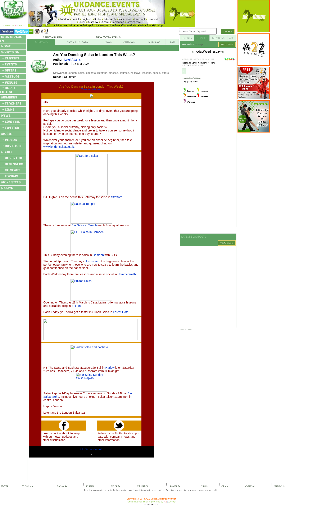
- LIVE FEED (11, 122)
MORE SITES (11, 182)
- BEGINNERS (12, 164)
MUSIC (6, 134)
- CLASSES (10, 58)
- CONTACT (11, 170)
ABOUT (6, 152)
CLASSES (61, 485)
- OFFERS (9, 71)
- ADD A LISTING (7, 90)
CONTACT (249, 485)
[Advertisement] (286, 62)
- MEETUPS (11, 77)
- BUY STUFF (12, 146)
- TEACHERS (12, 104)
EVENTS (89, 485)
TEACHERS (173, 485)
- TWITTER (10, 128)
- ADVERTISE (12, 158)
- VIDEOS (9, 140)
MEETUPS (278, 485)
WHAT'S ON (10, 52)
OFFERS (115, 485)
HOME (6, 46)
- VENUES (9, 83)
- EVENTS (9, 64)
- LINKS (8, 110)
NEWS (6, 116)
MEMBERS (9, 98)
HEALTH (7, 188)
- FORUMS (10, 176)
